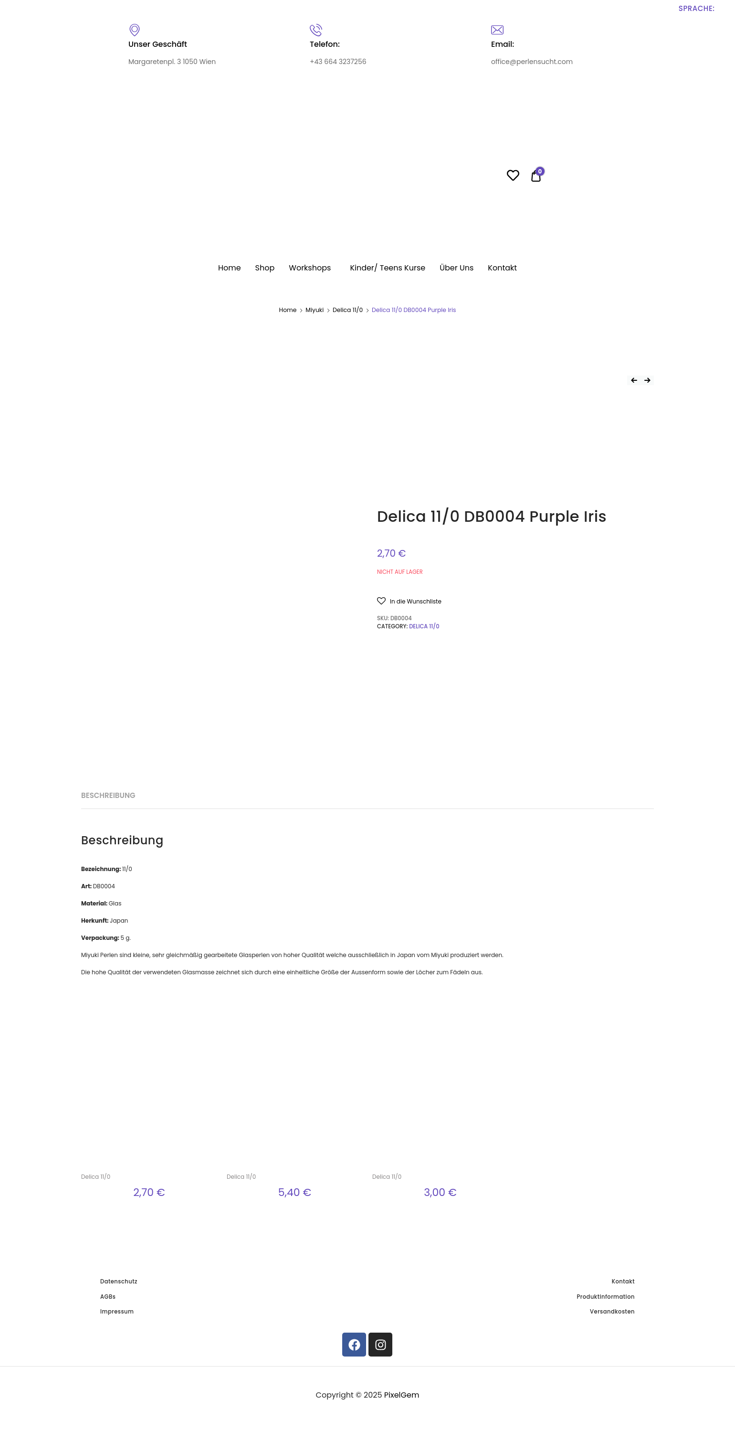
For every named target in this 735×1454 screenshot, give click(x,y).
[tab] (161, 898)
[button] (514, 600)
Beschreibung (161, 898)
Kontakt (502, 267)
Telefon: (325, 44)
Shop (265, 267)
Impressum (117, 1440)
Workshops (310, 267)
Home (229, 267)
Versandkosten (612, 1440)
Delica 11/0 (348, 310)
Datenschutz (118, 1410)
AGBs (108, 1426)
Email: (502, 44)
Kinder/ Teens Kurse (387, 267)
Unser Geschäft (157, 44)
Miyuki (314, 310)
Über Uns (456, 267)
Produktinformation (606, 1426)
